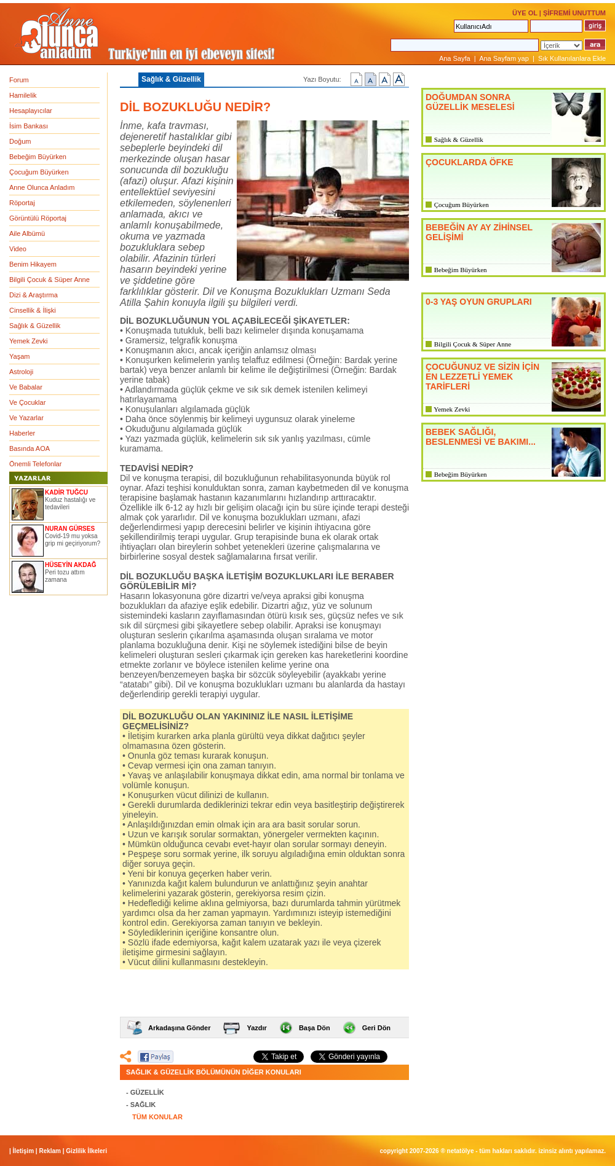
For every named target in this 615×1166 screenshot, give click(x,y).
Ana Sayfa (454, 58)
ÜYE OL (525, 13)
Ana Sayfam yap (504, 58)
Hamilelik (23, 95)
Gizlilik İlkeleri (86, 1151)
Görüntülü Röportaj (37, 218)
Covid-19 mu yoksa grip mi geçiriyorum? (72, 540)
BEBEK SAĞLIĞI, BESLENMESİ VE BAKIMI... (481, 437)
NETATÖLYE (460, 1151)
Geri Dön (376, 1027)
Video (17, 248)
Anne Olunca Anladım (41, 187)
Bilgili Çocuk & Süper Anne (49, 279)
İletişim (23, 1151)
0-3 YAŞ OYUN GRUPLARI (479, 302)
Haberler (22, 433)
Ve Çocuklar (27, 402)
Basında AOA (29, 448)
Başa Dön (314, 1027)
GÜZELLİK (147, 1092)
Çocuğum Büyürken (39, 172)
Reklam (50, 1151)
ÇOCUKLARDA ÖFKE (470, 162)
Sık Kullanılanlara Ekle (572, 58)
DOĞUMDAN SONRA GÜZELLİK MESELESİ (470, 102)
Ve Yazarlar (26, 417)
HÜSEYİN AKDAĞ (71, 564)
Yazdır (256, 1027)
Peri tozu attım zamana (64, 576)
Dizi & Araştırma (33, 295)
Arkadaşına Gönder (179, 1027)
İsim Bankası (28, 126)
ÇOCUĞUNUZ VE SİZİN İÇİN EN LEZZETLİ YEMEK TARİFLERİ (482, 376)
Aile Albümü (27, 233)
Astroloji (21, 371)
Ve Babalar (25, 387)
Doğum (20, 141)
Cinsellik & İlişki (32, 310)
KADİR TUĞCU (66, 492)
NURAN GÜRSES (70, 528)
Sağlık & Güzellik (34, 325)
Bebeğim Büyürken (37, 156)
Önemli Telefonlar (35, 464)
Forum (19, 80)
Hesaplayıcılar (30, 110)
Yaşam (19, 356)
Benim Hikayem (33, 264)
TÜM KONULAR (157, 1117)
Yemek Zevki (28, 341)
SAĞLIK (143, 1104)
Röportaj (22, 202)
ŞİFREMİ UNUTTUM (574, 13)
